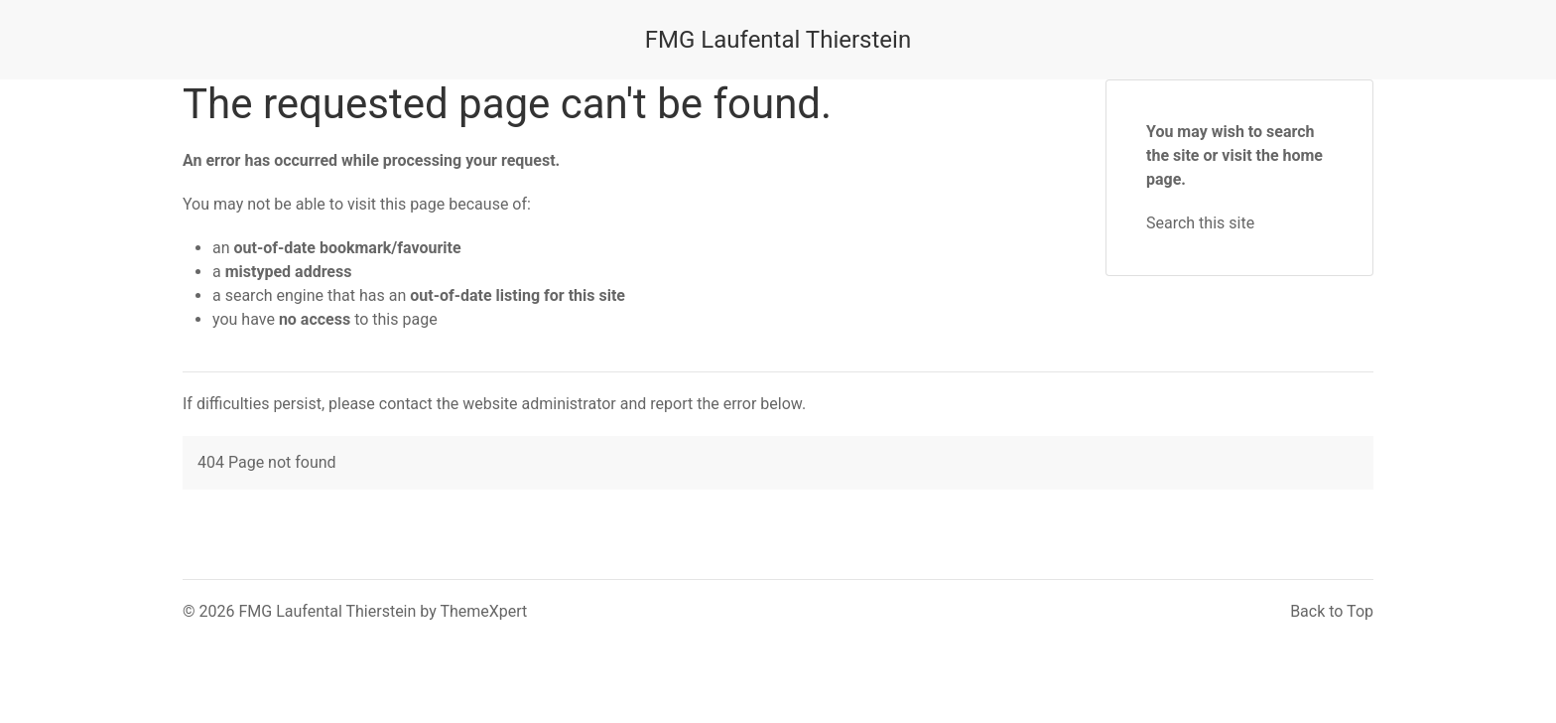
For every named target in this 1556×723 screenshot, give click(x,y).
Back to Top (1331, 611)
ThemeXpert (483, 611)
